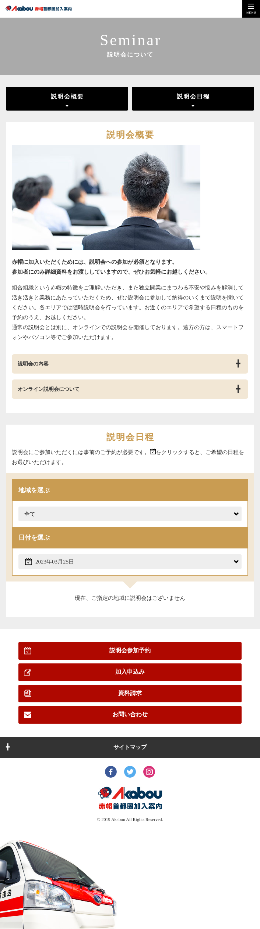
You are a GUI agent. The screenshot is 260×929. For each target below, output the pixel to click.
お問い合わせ (130, 714)
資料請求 (130, 693)
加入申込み (130, 672)
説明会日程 (193, 96)
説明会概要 (67, 96)
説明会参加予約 (130, 650)
